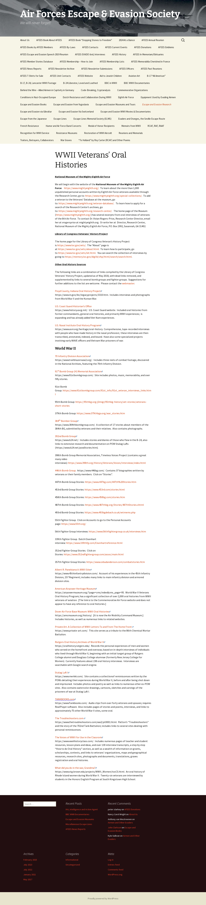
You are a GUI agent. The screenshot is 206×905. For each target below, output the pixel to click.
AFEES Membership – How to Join (76, 61)
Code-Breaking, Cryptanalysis (95, 90)
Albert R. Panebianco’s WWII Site (72, 569)
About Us (24, 40)
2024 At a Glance (127, 40)
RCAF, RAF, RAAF (156, 125)
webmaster (128, 283)
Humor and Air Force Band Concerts (63, 125)
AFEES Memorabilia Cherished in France (150, 61)
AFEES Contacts (90, 47)
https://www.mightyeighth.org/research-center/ (85, 211)
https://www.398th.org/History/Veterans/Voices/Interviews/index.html (107, 462)
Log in (110, 859)
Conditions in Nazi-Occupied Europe (38, 97)
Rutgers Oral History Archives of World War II (80, 642)
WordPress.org (115, 874)
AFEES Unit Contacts (60, 75)
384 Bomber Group (66, 420)
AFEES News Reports (30, 68)
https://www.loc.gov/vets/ (71, 245)
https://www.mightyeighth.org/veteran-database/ (86, 203)
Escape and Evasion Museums (80, 819)
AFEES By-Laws (67, 47)
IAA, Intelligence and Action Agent (82, 809)
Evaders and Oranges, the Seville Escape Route (141, 118)
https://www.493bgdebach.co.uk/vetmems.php (110, 512)
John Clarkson (114, 827)
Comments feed (115, 869)
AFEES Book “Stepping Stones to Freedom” (90, 40)
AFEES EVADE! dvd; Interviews (90, 54)
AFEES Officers (126, 68)
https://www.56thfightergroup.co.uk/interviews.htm (117, 531)
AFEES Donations (142, 47)
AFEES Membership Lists (112, 61)
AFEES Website (85, 75)
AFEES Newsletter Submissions (96, 68)
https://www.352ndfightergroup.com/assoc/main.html (94, 554)
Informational (72, 859)
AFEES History (119, 54)
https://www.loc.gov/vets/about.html (78, 249)
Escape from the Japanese (33, 118)
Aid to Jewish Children (111, 75)
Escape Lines (60, 118)
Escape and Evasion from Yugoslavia (71, 104)
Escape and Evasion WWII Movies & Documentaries (126, 111)
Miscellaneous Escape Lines (79, 824)
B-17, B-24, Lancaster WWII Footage (38, 82)
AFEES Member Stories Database (36, 61)
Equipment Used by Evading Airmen (158, 97)
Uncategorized (73, 864)
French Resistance (29, 125)
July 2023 (27, 864)
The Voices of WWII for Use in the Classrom (79, 737)
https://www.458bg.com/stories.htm (105, 497)
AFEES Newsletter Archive (61, 68)
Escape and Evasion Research (156, 104)
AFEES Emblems (166, 47)
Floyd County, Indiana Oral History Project (78, 291)
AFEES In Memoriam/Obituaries (148, 54)
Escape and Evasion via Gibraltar (36, 111)
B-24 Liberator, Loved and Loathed (80, 82)
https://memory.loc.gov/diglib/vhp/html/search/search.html (98, 256)
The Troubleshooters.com (69, 718)
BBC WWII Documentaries (137, 82)
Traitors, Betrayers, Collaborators (37, 140)
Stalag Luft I (61, 672)
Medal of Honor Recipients (101, 125)
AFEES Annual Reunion (153, 40)
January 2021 (29, 874)
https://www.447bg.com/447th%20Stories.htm (110, 481)
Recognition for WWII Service (34, 133)
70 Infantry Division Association (72, 356)
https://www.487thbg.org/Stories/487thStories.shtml (114, 504)
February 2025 (30, 859)
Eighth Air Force (126, 97)
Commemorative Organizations (132, 90)
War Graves (66, 140)
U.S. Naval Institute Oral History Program (77, 325)
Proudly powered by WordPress (103, 898)
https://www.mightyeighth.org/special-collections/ (113, 195)
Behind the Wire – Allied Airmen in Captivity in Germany (47, 90)
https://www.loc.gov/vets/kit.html (77, 252)
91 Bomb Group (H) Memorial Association (78, 371)
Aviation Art (134, 75)
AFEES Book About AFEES (49, 40)
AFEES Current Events (116, 47)
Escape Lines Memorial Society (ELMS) (92, 118)
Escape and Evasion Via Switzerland (76, 111)
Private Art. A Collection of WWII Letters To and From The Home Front (93, 626)
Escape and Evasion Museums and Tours (115, 104)
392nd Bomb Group (65, 436)
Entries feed (114, 864)
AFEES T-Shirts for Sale (31, 75)
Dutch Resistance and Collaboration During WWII (87, 97)
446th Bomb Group (65, 470)
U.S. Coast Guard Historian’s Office (73, 306)
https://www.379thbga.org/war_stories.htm (101, 413)
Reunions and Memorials (131, 133)
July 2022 (27, 869)
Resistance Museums (66, 133)
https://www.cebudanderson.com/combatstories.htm (115, 562)
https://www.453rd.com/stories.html (105, 489)
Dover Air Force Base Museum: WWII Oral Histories (82, 611)
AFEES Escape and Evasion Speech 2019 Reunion (44, 54)
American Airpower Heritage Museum (75, 588)
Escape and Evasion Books (33, 104)
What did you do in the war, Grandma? (75, 767)
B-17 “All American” (156, 75)
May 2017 (27, 879)
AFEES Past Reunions (151, 68)
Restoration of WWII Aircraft (98, 133)
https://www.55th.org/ (73, 523)
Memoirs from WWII (131, 125)
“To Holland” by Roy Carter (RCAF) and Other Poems (104, 140)
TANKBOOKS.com (65, 699)
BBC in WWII (111, 82)
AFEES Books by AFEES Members (36, 47)
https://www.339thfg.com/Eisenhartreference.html (94, 542)
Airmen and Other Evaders (120, 822)
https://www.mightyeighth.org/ (81, 188)
